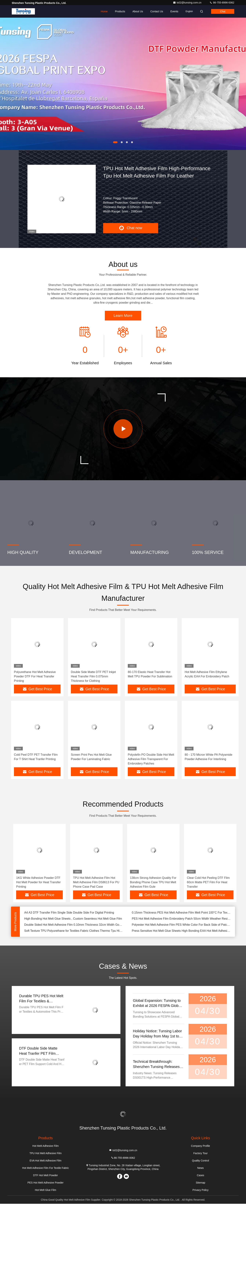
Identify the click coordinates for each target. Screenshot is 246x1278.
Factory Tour (200, 1153)
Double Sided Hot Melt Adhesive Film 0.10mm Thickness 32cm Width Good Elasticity (73, 924)
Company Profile (200, 1145)
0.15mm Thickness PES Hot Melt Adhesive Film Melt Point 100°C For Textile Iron (181, 912)
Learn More (123, 316)
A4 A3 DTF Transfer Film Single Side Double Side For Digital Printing (69, 912)
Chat (222, 11)
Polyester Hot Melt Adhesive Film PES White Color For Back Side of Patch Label (181, 924)
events (174, 11)
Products (120, 11)
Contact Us (156, 11)
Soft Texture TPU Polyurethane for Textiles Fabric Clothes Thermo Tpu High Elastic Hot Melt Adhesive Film (73, 930)
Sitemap (200, 1182)
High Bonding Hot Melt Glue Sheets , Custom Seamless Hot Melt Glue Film (73, 918)
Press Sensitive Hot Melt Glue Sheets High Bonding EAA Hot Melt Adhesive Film (181, 930)
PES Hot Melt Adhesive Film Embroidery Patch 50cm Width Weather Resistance (181, 918)
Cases (200, 1175)
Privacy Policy (201, 1189)
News (200, 1167)
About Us (137, 11)
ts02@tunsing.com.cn (187, 2)
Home (104, 11)
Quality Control (200, 1160)
